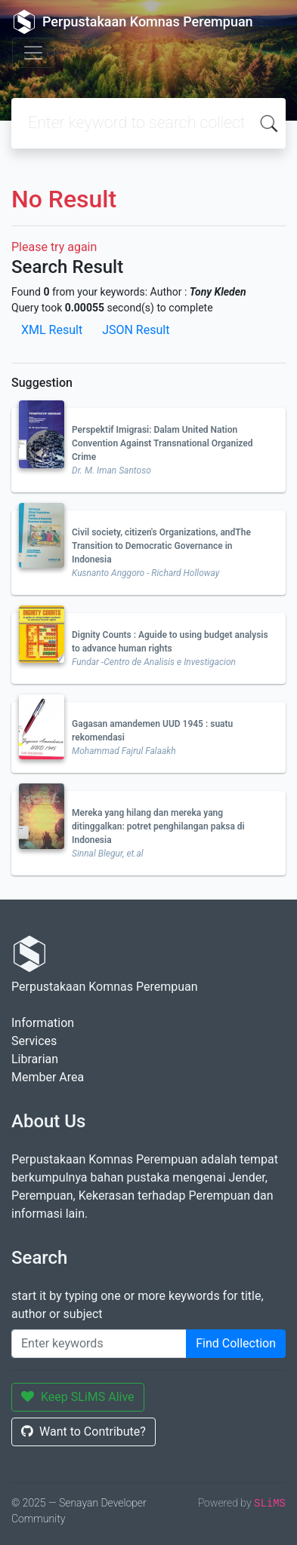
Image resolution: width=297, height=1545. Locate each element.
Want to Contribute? (83, 1431)
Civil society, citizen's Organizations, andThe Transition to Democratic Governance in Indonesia (161, 546)
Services (34, 1041)
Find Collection (236, 1343)
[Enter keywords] (99, 1343)
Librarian (34, 1059)
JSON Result (135, 330)
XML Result (51, 330)
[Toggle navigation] (33, 53)
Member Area (47, 1077)
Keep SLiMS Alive (78, 1397)
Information (42, 1023)
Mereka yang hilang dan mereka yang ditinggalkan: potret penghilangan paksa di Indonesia (158, 826)
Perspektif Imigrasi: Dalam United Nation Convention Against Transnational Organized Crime (162, 443)
